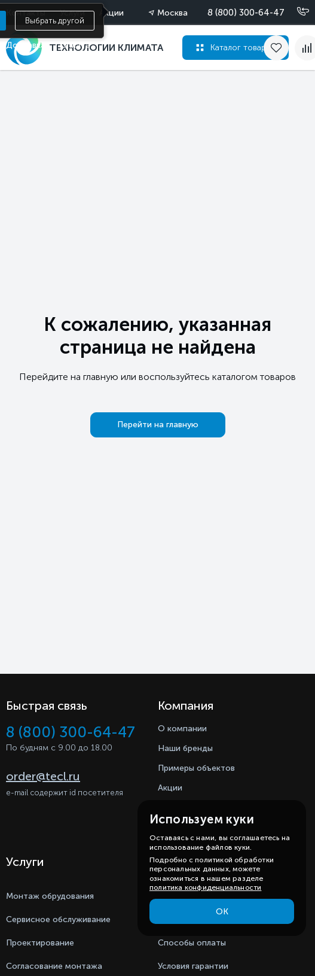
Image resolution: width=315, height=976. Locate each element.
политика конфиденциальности (205, 887)
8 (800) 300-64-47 (246, 12)
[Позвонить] (296, 12)
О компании (182, 728)
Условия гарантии (193, 966)
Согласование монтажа (54, 966)
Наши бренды (185, 748)
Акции (170, 788)
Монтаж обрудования (50, 896)
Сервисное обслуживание (58, 919)
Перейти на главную (157, 424)
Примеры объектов (196, 768)
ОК (222, 912)
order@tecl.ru (43, 776)
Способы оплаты (192, 943)
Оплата (75, 45)
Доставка (25, 45)
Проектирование (40, 943)
